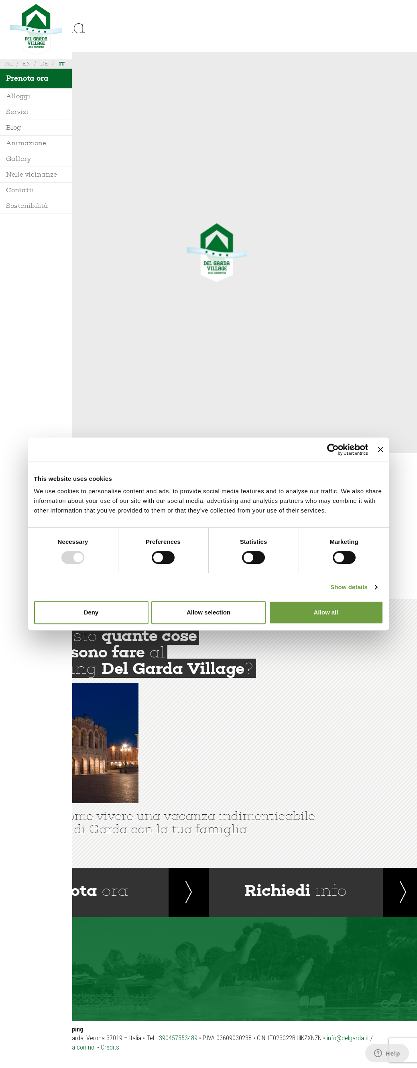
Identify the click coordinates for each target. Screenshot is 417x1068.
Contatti (20, 190)
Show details (349, 587)
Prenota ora (27, 78)
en (26, 64)
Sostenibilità (27, 206)
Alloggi (18, 96)
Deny (91, 612)
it (62, 64)
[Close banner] (380, 449)
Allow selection (208, 612)
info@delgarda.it (348, 1038)
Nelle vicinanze (31, 174)
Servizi (17, 112)
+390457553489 (176, 1038)
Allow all (326, 612)
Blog (13, 127)
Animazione (26, 143)
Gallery (18, 159)
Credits (110, 1047)
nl (9, 64)
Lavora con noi (77, 1047)
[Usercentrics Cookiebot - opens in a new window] (333, 449)
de (44, 64)
